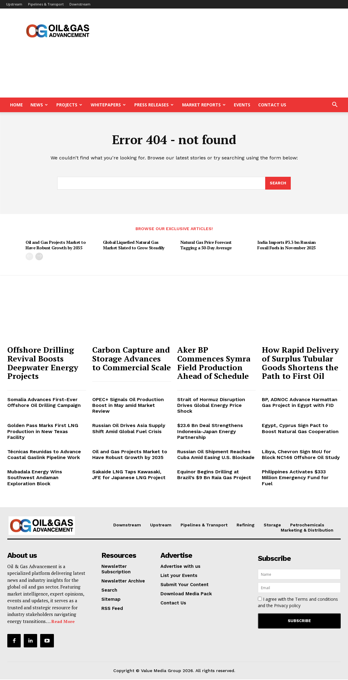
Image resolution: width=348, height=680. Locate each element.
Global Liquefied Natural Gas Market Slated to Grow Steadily (133, 245)
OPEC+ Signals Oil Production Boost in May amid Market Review (128, 406)
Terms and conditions (316, 600)
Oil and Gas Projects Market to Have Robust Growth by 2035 (56, 245)
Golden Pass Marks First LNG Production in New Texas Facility (42, 432)
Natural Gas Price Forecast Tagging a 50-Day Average (206, 245)
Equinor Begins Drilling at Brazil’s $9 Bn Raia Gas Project (214, 475)
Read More (63, 622)
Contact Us (272, 105)
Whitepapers (108, 105)
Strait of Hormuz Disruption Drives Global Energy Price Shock (211, 406)
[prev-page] (29, 257)
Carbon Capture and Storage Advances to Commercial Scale (131, 359)
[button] (334, 105)
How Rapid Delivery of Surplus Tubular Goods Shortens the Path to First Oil (300, 363)
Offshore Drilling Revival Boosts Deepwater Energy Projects (42, 363)
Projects (69, 105)
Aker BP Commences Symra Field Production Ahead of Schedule (213, 363)
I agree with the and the (298, 603)
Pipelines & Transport (46, 4)
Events (242, 105)
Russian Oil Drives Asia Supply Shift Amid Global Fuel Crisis (128, 429)
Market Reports (204, 105)
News (39, 105)
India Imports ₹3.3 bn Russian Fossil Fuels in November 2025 (286, 245)
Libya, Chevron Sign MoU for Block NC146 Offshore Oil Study (301, 455)
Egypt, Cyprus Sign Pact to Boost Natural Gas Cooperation (300, 429)
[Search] (278, 183)
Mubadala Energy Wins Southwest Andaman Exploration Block (34, 478)
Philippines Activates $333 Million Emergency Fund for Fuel (295, 478)
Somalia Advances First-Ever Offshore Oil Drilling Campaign (44, 403)
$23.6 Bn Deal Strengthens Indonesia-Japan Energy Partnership (210, 432)
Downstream (79, 4)
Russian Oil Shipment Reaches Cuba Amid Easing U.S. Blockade (216, 455)
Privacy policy (287, 606)
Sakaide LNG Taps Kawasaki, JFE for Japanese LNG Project (129, 475)
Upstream (14, 4)
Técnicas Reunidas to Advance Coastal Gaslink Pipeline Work (44, 455)
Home (16, 105)
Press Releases (154, 105)
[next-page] (39, 257)
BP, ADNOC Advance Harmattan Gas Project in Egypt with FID (299, 403)
